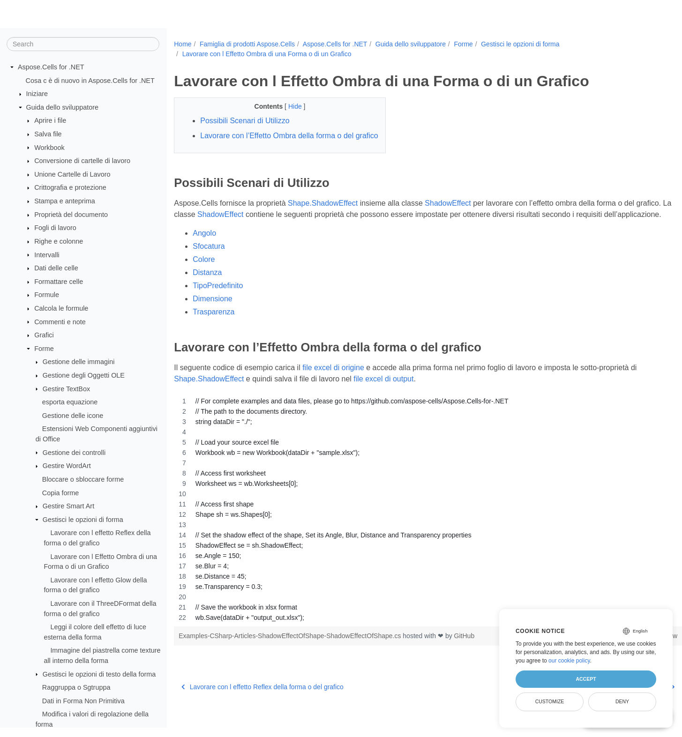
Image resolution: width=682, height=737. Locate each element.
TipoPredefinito (218, 308)
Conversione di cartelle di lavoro (82, 161)
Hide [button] (288, 106)
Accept (586, 679)
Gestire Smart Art (68, 506)
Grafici (44, 335)
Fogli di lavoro (55, 228)
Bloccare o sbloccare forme (83, 480)
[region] (410, 531)
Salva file (47, 134)
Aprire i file (50, 121)
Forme (44, 349)
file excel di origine (333, 390)
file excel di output (383, 401)
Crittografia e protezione (70, 188)
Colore (204, 282)
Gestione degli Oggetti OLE (84, 376)
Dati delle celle (56, 268)
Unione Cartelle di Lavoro (72, 175)
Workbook (49, 147)
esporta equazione (69, 402)
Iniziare (37, 94)
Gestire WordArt (67, 466)
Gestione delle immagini (79, 362)
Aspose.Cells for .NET (51, 67)
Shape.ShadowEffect (323, 214)
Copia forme (60, 493)
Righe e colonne (58, 242)
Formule (46, 295)
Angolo (204, 256)
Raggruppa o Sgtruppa (76, 688)
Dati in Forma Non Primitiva (83, 701)
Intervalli (47, 255)
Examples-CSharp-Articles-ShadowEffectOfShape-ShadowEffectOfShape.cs (291, 658)
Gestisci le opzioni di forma (83, 520)
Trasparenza (213, 334)
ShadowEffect (448, 214)
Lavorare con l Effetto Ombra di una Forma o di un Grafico (267, 54)
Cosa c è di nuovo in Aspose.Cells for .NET (90, 80)
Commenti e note (60, 322)
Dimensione (212, 321)
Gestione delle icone (72, 416)
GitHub (464, 658)
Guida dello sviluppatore (62, 108)
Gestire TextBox (66, 389)
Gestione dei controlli (74, 452)
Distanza (207, 295)
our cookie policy (569, 660)
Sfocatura (209, 269)
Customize (549, 701)
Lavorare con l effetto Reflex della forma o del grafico (262, 709)
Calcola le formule (61, 309)
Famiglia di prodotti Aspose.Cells (247, 44)
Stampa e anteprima (64, 201)
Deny (622, 701)
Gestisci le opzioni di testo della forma (99, 674)
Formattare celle (58, 282)
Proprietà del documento (71, 215)
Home (182, 44)
